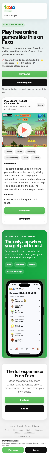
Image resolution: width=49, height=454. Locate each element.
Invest (20, 426)
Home (7, 15)
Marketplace (29, 433)
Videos (18, 433)
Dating (29, 430)
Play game (24, 74)
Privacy (35, 426)
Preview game (24, 82)
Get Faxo (24, 400)
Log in (14, 15)
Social (7, 430)
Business (39, 430)
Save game (24, 218)
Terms (27, 426)
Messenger (18, 430)
